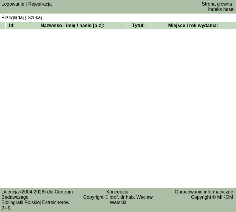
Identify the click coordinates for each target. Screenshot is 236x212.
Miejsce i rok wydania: (193, 25)
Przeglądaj (12, 17)
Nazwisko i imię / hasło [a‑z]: (72, 25)
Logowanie (12, 3)
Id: (12, 25)
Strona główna (217, 3)
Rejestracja (40, 3)
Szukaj (35, 17)
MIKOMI (226, 197)
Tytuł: (138, 25)
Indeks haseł (221, 9)
